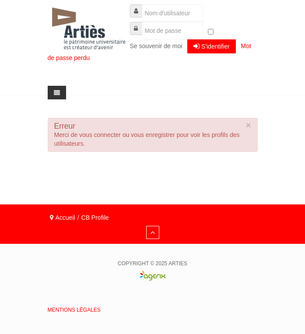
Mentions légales (74, 310)
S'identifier (211, 46)
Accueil (65, 217)
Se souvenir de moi (156, 45)
